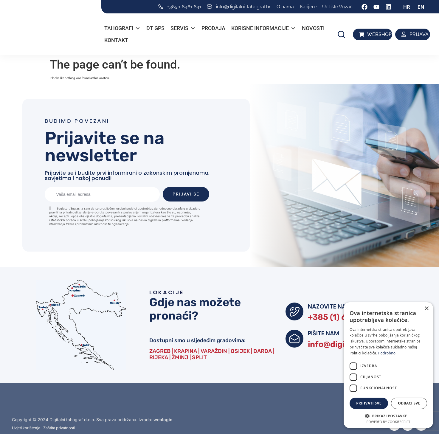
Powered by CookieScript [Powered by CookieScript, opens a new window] (388, 421)
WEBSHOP (379, 34)
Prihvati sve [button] (368, 403)
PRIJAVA (419, 34)
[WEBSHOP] (361, 34)
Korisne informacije (263, 28)
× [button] (426, 308)
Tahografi (122, 28)
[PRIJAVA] (404, 34)
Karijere (308, 7)
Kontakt (116, 40)
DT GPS (155, 28)
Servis (183, 28)
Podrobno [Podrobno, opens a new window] (386, 353)
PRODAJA (213, 28)
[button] (341, 34)
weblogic (162, 420)
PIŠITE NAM (323, 335)
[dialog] (388, 365)
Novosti (313, 28)
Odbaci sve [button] (409, 403)
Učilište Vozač (337, 7)
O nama (285, 7)
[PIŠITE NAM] (294, 340)
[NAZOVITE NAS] (294, 312)
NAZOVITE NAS (329, 307)
